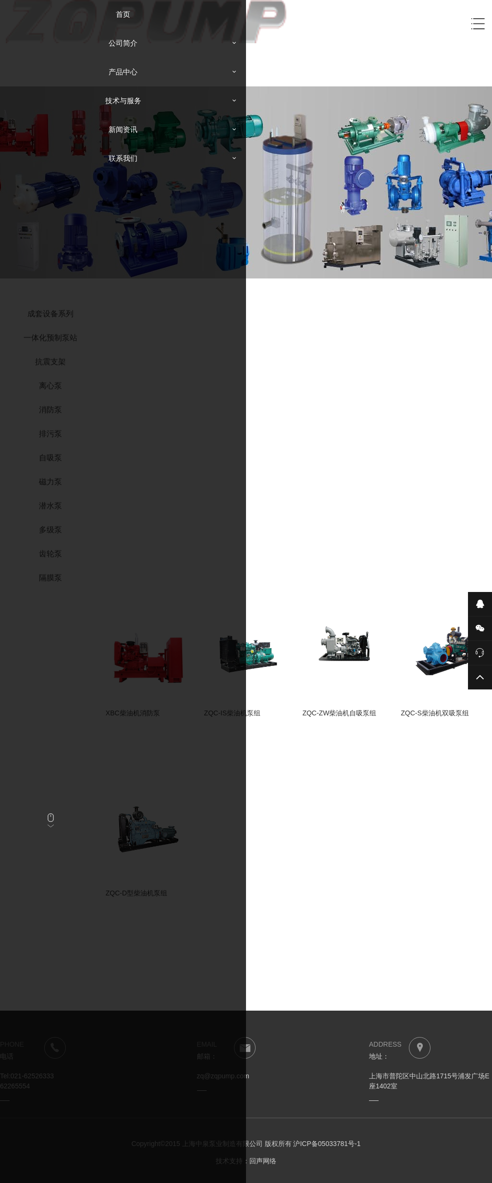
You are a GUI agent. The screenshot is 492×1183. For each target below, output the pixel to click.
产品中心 (123, 72)
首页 (123, 14)
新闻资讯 (123, 129)
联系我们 (123, 158)
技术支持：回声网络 (246, 1161)
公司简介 (123, 43)
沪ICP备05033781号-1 (326, 1143)
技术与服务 (123, 101)
